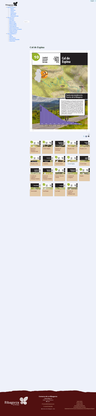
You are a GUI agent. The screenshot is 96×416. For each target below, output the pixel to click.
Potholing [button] (14, 162)
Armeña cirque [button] (15, 122)
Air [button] (10, 130)
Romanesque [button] (12, 213)
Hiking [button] (13, 154)
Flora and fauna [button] (13, 93)
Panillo (82, 176)
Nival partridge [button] (15, 98)
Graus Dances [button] (15, 316)
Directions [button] (11, 19)
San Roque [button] (16, 169)
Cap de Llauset (59, 163)
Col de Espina (71, 163)
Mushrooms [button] (14, 338)
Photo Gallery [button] (12, 38)
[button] (15, 7)
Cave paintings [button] (15, 256)
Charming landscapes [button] (14, 58)
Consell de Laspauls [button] (16, 322)
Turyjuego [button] (12, 366)
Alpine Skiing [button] (15, 143)
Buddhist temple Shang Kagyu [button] (18, 247)
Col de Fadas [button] (16, 180)
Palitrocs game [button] (15, 323)
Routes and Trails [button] (13, 16)
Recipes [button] (11, 348)
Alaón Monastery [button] (15, 216)
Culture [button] (11, 11)
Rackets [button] (13, 148)
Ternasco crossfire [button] (15, 354)
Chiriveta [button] (14, 201)
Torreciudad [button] (16, 171)
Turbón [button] (13, 62)
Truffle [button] (13, 334)
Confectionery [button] (15, 343)
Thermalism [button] (12, 127)
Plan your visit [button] (10, 17)
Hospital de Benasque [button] (18, 191)
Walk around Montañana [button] (15, 369)
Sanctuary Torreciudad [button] (16, 250)
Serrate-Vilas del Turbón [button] (19, 175)
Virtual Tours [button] (12, 41)
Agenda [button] (11, 36)
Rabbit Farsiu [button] (14, 349)
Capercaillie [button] (14, 96)
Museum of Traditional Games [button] (18, 273)
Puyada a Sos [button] (16, 189)
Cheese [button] (13, 337)
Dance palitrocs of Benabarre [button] (18, 328)
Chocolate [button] (14, 340)
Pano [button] (13, 209)
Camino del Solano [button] (16, 72)
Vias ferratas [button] (14, 157)
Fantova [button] (13, 204)
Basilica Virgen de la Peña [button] (17, 252)
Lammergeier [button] (14, 94)
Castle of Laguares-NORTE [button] (19, 165)
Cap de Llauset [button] (17, 183)
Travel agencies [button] (12, 26)
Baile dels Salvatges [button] (16, 320)
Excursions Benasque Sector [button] (17, 78)
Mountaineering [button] (15, 152)
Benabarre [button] (14, 200)
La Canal (57, 191)
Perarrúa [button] (13, 210)
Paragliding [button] (14, 131)
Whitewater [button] (14, 137)
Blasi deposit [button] (14, 268)
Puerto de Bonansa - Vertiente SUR (34, 150)
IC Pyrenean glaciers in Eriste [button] (18, 87)
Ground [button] (11, 151)
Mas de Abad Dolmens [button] (16, 262)
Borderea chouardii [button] (16, 104)
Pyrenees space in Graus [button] (17, 91)
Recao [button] (13, 352)
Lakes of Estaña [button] (15, 67)
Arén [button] (13, 198)
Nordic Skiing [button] (15, 145)
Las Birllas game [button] (15, 325)
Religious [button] (12, 245)
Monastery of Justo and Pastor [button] (18, 220)
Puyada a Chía (34, 163)
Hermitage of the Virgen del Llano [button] (19, 235)
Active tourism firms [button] (14, 27)
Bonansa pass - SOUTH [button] (18, 178)
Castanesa (45, 163)
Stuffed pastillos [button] (15, 355)
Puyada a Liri (83, 148)
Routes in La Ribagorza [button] (14, 374)
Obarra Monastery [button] (15, 218)
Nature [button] (11, 8)
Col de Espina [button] (17, 181)
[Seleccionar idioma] (93, 1)
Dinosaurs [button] (12, 265)
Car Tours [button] (12, 372)
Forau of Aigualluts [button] (16, 117)
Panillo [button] (15, 172)
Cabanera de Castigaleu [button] (18, 174)
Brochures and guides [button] (14, 39)
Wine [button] (13, 346)
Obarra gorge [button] (14, 113)
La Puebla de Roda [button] (15, 73)
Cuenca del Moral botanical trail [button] (16, 364)
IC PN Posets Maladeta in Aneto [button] (18, 82)
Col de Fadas (83, 163)
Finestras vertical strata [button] (16, 123)
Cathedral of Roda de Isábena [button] (18, 249)
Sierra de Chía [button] (15, 64)
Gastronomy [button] (12, 13)
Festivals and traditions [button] (14, 313)
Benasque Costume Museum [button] (17, 311)
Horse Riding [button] (14, 160)
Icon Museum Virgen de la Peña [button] (18, 276)
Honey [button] (13, 342)
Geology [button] (11, 110)
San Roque (45, 191)
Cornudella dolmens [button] (16, 261)
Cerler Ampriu (46, 148)
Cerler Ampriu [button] (17, 192)
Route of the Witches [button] (14, 361)
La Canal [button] (16, 168)
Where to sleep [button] (12, 23)
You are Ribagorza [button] (11, 33)
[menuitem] (15, 11)
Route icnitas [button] (14, 267)
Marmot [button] (13, 101)
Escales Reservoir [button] (15, 69)
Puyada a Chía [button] (17, 186)
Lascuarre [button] (14, 206)
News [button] (10, 35)
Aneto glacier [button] (14, 120)
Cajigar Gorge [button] (15, 116)
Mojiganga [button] (14, 317)
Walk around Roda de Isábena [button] (16, 358)
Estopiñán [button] (14, 203)
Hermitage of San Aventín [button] (17, 233)
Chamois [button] (14, 99)
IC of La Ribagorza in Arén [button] (17, 90)
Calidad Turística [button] (13, 32)
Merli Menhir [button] (14, 258)
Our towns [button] (11, 20)
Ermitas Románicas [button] (16, 75)
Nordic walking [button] (15, 194)
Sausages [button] (14, 335)
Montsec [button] (13, 59)
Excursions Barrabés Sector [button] (17, 79)
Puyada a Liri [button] (16, 188)
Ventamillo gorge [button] (15, 111)
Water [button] (11, 134)
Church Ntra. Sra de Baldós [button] (17, 244)
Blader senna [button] (14, 107)
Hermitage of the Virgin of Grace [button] (18, 227)
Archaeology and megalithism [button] (16, 255)
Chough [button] (13, 102)
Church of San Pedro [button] (16, 221)
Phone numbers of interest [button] (15, 29)
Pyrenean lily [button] (14, 108)
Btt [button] (12, 159)
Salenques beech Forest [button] (16, 70)
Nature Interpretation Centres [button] (16, 81)
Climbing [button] (14, 155)
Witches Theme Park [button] (16, 297)
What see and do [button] (11, 7)
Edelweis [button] (14, 105)
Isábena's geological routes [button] (17, 125)
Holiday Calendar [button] (15, 314)
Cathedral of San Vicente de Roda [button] (18, 215)
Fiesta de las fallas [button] (15, 329)
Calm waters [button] (14, 136)
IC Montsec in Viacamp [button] (16, 88)
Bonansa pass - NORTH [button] (18, 177)
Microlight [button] (14, 133)
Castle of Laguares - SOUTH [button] (19, 166)
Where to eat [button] (12, 22)
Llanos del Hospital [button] (16, 61)
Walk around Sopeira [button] (14, 360)
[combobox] (27, 22)
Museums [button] (12, 271)
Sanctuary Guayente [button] (16, 253)
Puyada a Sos (71, 148)
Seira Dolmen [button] (14, 259)
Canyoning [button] (14, 140)
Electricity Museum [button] (16, 285)
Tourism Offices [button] (13, 24)
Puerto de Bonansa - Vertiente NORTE (47, 177)
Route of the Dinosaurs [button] (14, 363)
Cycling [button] (13, 163)
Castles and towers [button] (13, 197)
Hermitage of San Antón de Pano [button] (18, 239)
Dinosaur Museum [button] (15, 270)
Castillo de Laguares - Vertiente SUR (71, 192)
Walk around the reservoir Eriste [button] (16, 367)
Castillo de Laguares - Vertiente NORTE (35, 177)
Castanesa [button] (16, 184)
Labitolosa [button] (14, 264)
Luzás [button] (13, 207)
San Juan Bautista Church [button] (17, 223)
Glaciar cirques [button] (15, 119)
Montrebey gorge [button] (15, 114)
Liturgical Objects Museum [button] (17, 284)
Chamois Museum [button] (15, 274)
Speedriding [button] (14, 149)
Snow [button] (11, 142)
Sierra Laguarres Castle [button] (16, 65)
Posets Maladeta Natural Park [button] (16, 76)
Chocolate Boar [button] (15, 351)
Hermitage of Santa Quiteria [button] (17, 229)
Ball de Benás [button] (15, 319)
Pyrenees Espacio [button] (15, 281)
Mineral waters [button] (15, 345)
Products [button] (12, 332)
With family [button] (12, 14)
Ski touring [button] (14, 146)
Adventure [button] (12, 10)
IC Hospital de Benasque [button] (17, 290)
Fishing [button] (13, 139)
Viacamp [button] (14, 212)
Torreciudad (34, 191)
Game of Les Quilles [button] (16, 326)
